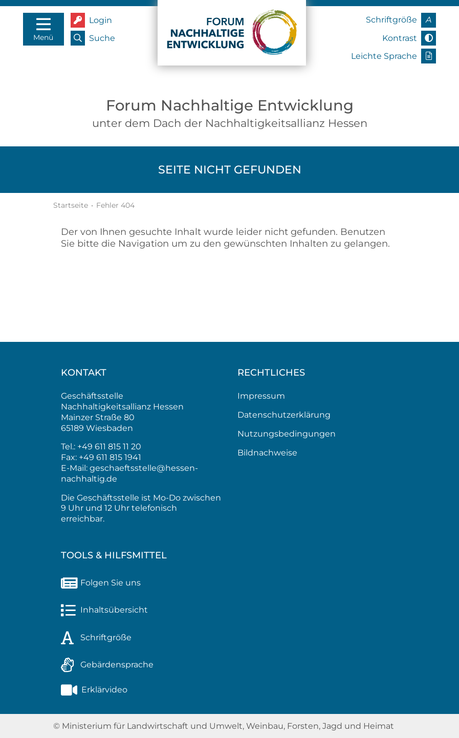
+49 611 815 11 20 (109, 446)
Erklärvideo (94, 689)
